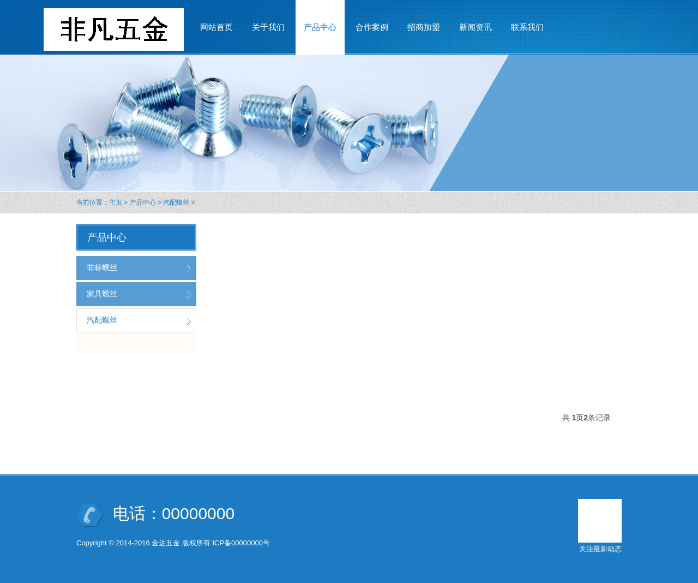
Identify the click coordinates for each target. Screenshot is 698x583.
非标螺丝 (102, 267)
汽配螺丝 (176, 202)
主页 (115, 202)
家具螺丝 (102, 293)
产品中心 (143, 202)
